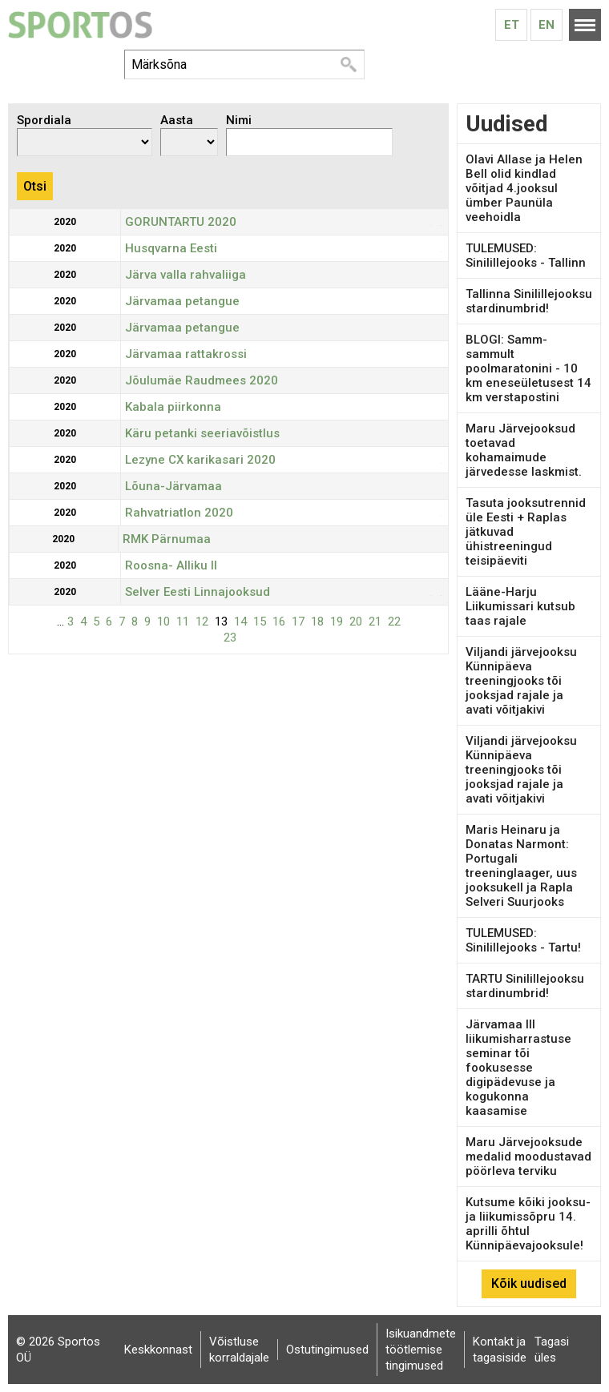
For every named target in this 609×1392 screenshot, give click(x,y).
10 (163, 621)
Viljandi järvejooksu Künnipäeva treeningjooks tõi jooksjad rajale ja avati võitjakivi (521, 681)
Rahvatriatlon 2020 (179, 512)
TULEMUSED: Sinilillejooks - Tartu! (523, 940)
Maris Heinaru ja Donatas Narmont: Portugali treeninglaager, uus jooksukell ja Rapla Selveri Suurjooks (521, 866)
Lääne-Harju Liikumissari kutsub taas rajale (520, 606)
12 (202, 621)
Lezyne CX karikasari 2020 (200, 460)
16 (278, 621)
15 (259, 621)
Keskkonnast (158, 1349)
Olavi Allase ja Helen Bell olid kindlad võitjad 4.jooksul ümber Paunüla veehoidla (524, 188)
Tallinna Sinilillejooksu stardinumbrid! (529, 301)
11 (182, 621)
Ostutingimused (327, 1349)
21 (375, 621)
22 (394, 621)
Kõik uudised (529, 1283)
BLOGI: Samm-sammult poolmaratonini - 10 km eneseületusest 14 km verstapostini (528, 368)
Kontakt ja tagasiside (499, 1349)
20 (355, 621)
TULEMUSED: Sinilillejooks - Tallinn (526, 255)
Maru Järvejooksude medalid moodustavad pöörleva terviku (528, 1156)
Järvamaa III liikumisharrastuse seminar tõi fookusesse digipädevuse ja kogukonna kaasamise (518, 1067)
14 (240, 621)
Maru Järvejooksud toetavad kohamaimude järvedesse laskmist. (524, 450)
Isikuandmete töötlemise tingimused (420, 1349)
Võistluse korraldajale (239, 1349)
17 (298, 621)
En (546, 25)
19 (336, 621)
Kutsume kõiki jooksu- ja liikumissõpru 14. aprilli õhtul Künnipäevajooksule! (528, 1224)
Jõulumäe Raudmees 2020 (201, 380)
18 (317, 621)
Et (511, 25)
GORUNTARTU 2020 (180, 222)
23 (230, 637)
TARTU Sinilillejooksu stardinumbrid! (525, 986)
